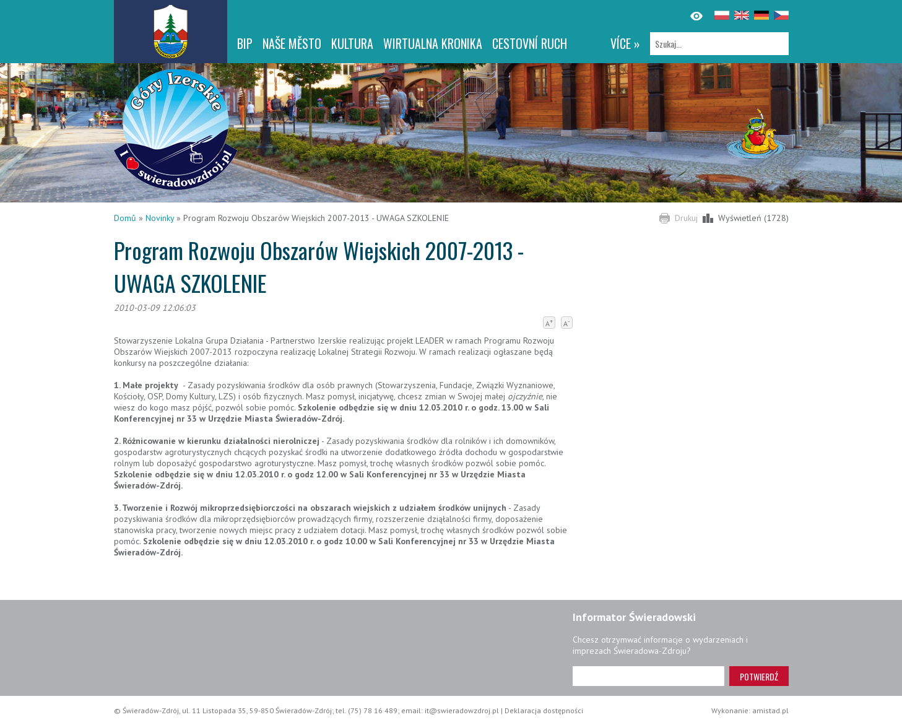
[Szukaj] (719, 43)
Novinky (159, 218)
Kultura (352, 43)
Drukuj (686, 218)
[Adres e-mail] (648, 676)
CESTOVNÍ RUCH (529, 43)
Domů (125, 218)
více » (625, 43)
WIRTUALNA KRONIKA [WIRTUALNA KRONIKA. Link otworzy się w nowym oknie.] (432, 43)
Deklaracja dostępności (544, 710)
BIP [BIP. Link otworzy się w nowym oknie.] (245, 43)
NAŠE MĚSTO (291, 43)
